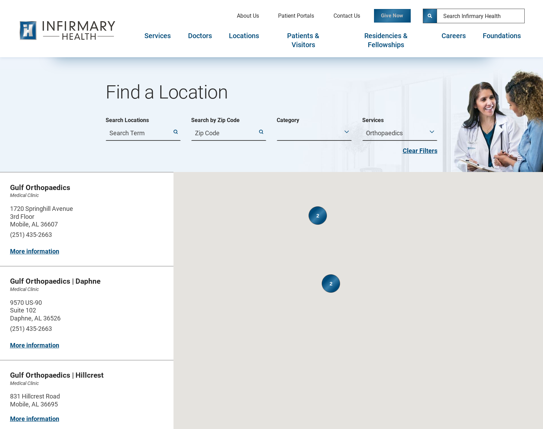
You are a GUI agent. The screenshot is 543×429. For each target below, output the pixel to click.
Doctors (200, 36)
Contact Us (336, 15)
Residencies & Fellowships (386, 40)
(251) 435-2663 (31, 234)
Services (157, 36)
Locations (244, 36)
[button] (372, 317)
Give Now (387, 15)
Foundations (502, 36)
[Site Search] (430, 16)
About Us (237, 15)
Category (288, 120)
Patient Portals (286, 15)
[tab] (157, 40)
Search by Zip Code (215, 120)
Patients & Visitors (303, 40)
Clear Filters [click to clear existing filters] (420, 150)
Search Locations (127, 120)
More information (34, 251)
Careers (454, 36)
